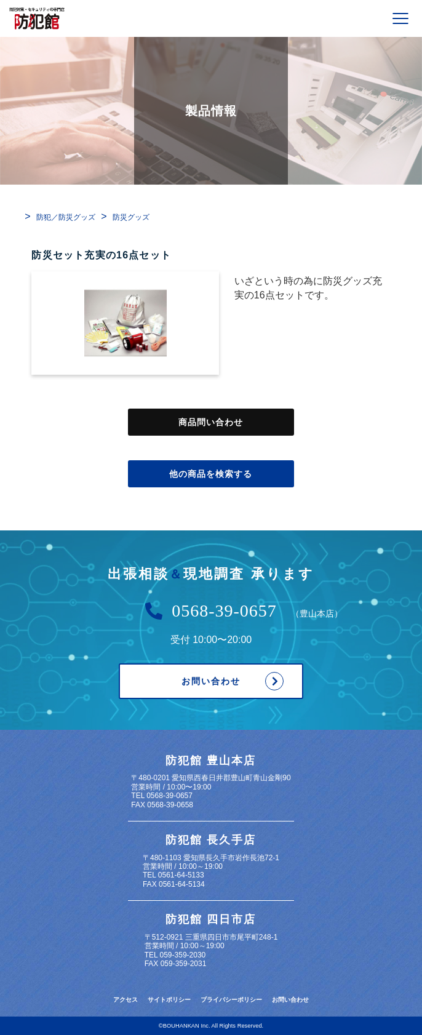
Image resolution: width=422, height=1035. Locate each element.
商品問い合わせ (211, 422)
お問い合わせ (211, 681)
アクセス (125, 999)
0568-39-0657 (224, 611)
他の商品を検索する (211, 473)
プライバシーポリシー (231, 999)
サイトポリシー (169, 999)
